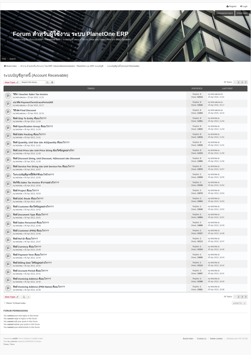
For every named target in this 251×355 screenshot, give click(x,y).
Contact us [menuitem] (201, 339)
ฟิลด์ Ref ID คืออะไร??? (25, 238)
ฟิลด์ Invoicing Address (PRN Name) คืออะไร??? (39, 287)
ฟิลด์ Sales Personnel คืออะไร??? (31, 222)
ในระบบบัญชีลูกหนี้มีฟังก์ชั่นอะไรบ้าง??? (33, 174)
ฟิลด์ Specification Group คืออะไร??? (33, 126)
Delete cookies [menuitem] (216, 339)
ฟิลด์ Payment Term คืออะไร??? (30, 254)
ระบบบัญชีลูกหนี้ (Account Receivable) (36, 75)
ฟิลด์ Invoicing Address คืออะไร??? (32, 279)
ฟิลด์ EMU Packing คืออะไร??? (29, 134)
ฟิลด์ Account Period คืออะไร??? (30, 270)
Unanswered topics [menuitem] (225, 13)
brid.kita (19, 121)
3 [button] (242, 82)
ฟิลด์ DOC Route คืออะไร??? (28, 198)
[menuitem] (6, 344)
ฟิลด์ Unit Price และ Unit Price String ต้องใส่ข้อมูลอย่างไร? (43, 150)
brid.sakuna (20, 97)
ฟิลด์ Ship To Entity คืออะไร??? (29, 118)
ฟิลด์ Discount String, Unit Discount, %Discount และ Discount (46, 158)
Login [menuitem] (243, 6)
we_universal (12, 341)
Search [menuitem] (13, 59)
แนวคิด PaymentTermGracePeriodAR (33, 102)
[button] (245, 82)
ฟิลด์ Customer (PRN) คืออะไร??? (31, 230)
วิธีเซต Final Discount (24, 110)
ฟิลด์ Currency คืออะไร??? (27, 246)
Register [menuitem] (232, 6)
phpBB (14, 338)
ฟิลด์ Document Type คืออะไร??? (30, 214)
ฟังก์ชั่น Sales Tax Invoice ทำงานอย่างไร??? (36, 182)
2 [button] (238, 82)
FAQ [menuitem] (4, 59)
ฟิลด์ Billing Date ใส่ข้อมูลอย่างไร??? (32, 262)
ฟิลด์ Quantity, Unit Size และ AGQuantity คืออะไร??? (41, 142)
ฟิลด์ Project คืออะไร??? (26, 190)
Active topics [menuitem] (242, 13)
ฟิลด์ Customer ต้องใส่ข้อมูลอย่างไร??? (33, 206)
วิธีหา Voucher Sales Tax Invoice (30, 94)
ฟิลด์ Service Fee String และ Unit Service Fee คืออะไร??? (44, 166)
